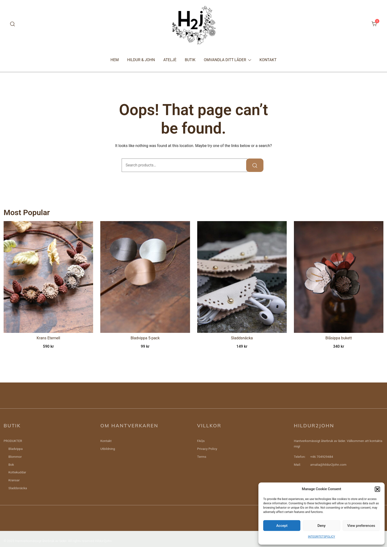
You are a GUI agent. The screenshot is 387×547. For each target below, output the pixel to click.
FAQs (201, 441)
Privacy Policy (207, 449)
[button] (377, 489)
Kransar (14, 480)
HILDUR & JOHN (141, 60)
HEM (114, 60)
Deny (321, 525)
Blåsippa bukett (338, 338)
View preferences (361, 525)
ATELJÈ (170, 60)
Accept (281, 525)
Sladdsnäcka (242, 338)
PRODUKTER (13, 441)
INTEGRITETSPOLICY (321, 536)
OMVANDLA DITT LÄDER (225, 60)
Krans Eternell (48, 338)
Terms (201, 457)
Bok (11, 464)
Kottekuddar (17, 472)
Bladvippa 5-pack (145, 338)
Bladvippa (15, 449)
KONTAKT (268, 60)
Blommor (15, 457)
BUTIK (190, 60)
